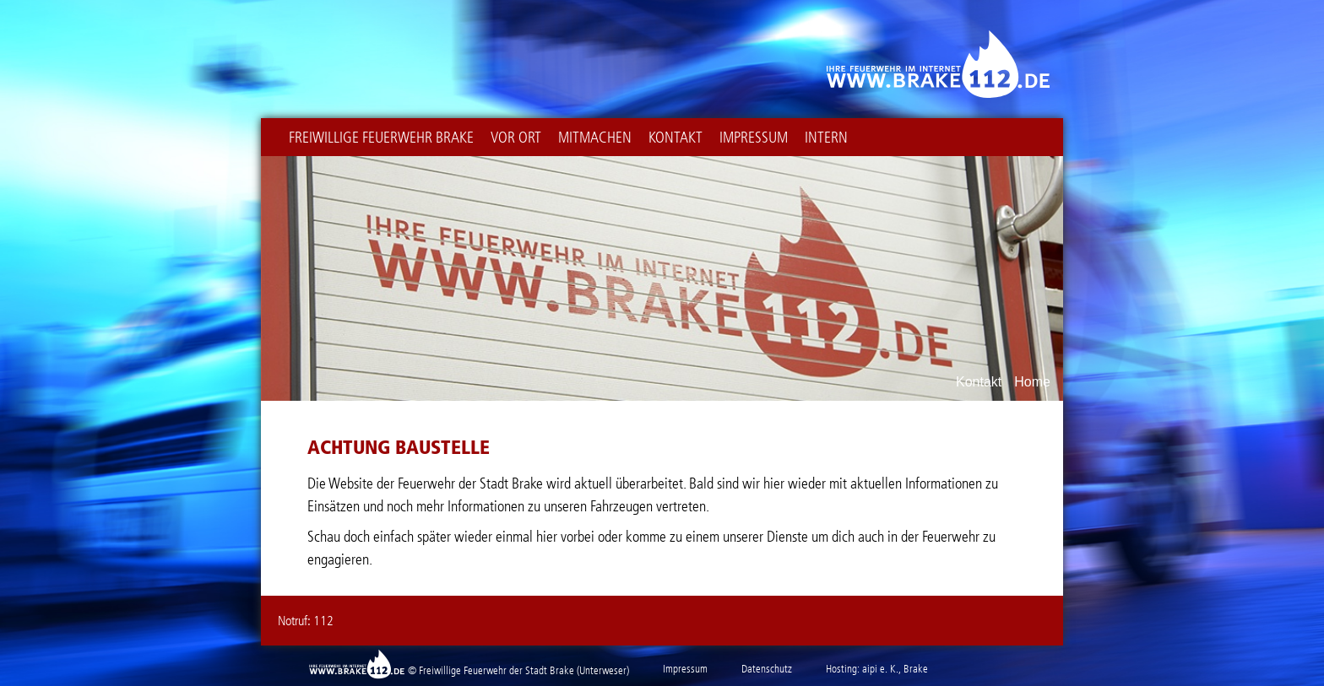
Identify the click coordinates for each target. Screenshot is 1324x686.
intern (826, 137)
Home (1032, 382)
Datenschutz (766, 668)
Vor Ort (516, 137)
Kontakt (675, 137)
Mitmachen (595, 137)
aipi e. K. (880, 668)
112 (323, 621)
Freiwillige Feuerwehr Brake (381, 137)
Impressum (753, 137)
